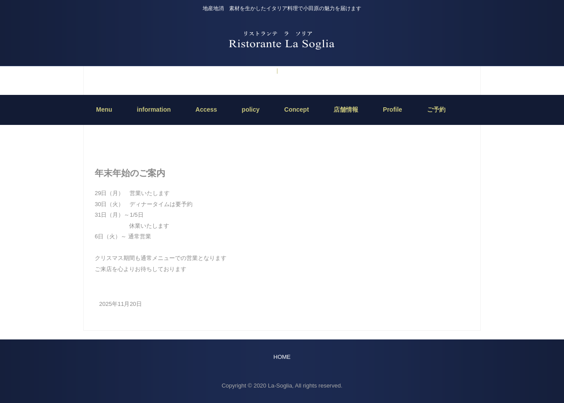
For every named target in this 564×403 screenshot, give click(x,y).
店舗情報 (346, 109)
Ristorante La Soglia (282, 39)
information (294, 70)
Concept (296, 109)
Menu (104, 109)
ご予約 (264, 70)
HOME (282, 129)
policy (251, 109)
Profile (392, 109)
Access (206, 109)
